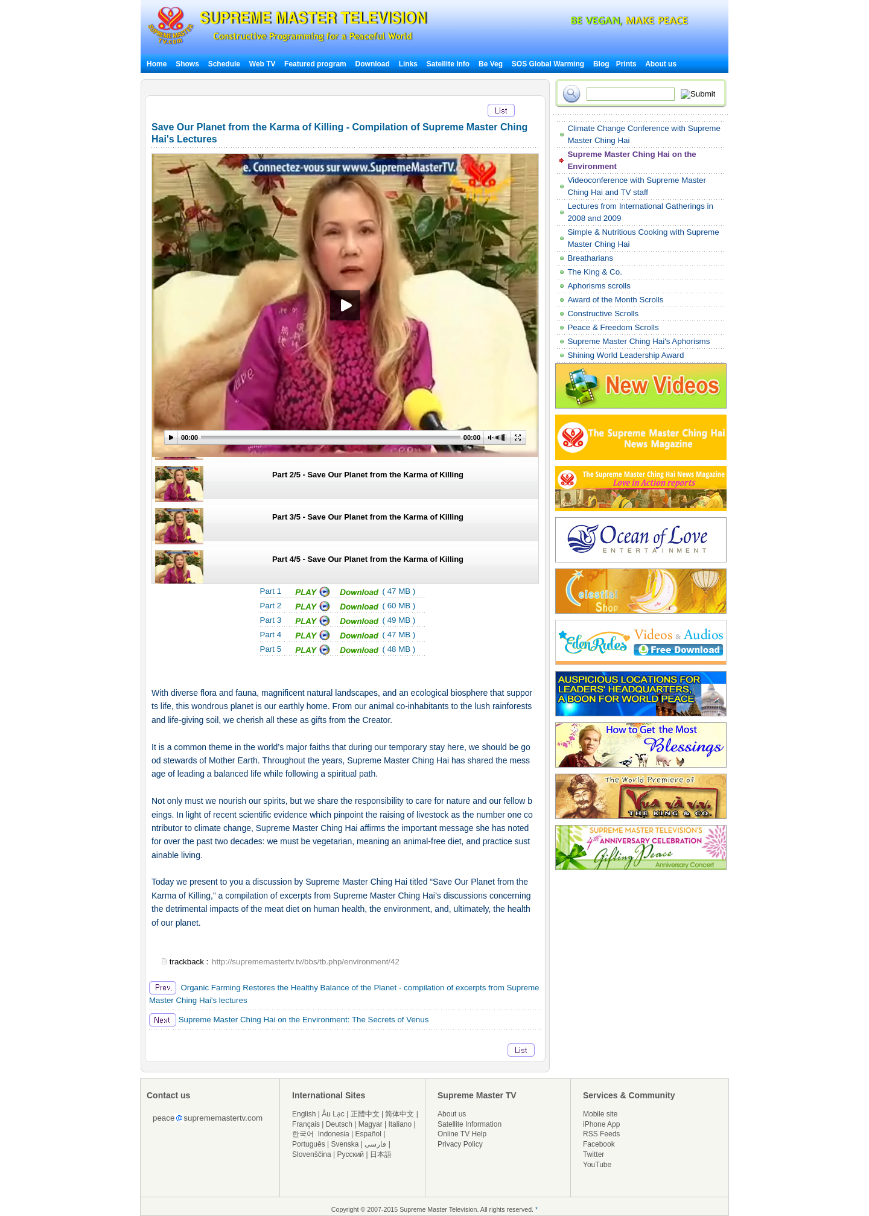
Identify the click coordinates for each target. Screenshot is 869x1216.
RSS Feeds (601, 1134)
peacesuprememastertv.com (208, 1117)
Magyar (370, 1124)
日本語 (381, 1154)
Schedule (224, 64)
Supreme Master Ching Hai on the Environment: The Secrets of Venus (288, 1019)
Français (306, 1124)
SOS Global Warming (548, 64)
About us (660, 64)
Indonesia (333, 1134)
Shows (187, 64)
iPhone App (601, 1124)
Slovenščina (311, 1154)
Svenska (345, 1144)
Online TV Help (462, 1134)
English (304, 1114)
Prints (627, 64)
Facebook (599, 1144)
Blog (601, 64)
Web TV (263, 64)
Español (368, 1134)
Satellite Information (469, 1124)
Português (308, 1144)
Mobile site (600, 1114)
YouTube (597, 1164)
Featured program (315, 64)
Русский (350, 1154)
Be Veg (491, 64)
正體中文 (365, 1114)
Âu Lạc (333, 1114)
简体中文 (399, 1114)
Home (157, 64)
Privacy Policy (460, 1144)
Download (372, 64)
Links (408, 64)
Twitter (593, 1154)
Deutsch (339, 1124)
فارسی (375, 1144)
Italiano (400, 1124)
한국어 (303, 1134)
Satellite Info (448, 64)
